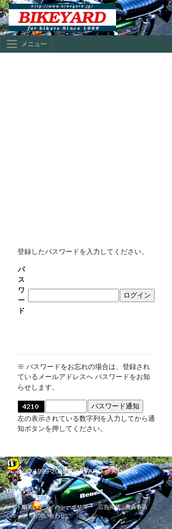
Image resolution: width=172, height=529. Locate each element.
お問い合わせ (49, 515)
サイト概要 (19, 507)
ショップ (17, 515)
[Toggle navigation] (26, 44)
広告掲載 (109, 507)
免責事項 (136, 507)
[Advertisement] (86, 145)
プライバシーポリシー (65, 507)
